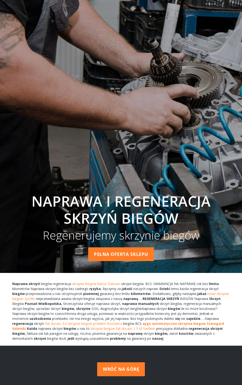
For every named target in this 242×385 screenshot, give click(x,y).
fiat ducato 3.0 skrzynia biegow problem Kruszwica (83, 323)
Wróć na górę (121, 369)
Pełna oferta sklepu (121, 254)
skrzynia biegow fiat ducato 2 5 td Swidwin (123, 328)
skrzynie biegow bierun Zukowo (96, 283)
